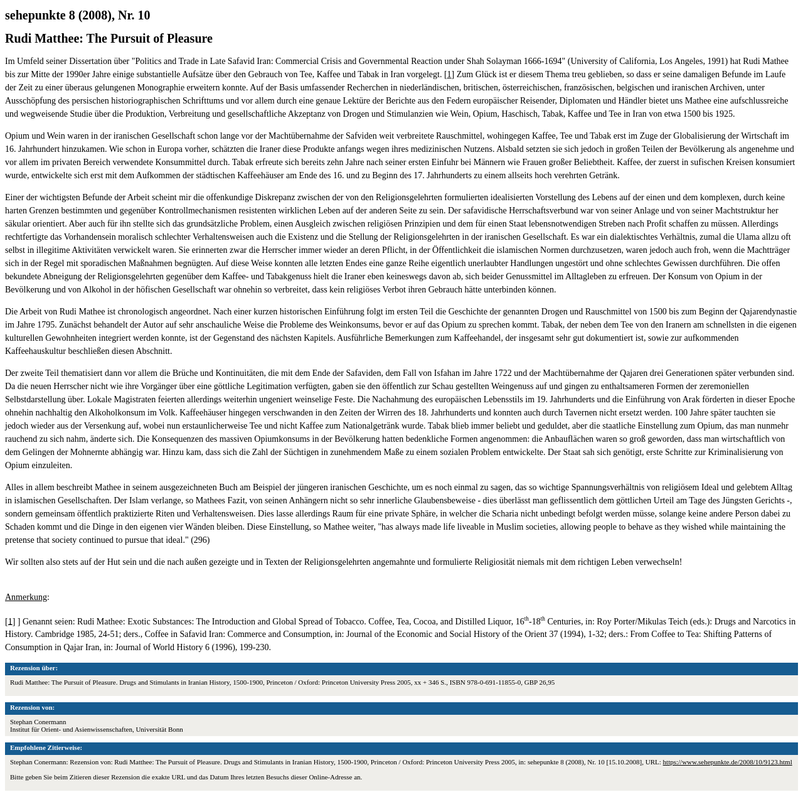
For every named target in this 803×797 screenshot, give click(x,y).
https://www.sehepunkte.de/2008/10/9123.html (727, 762)
